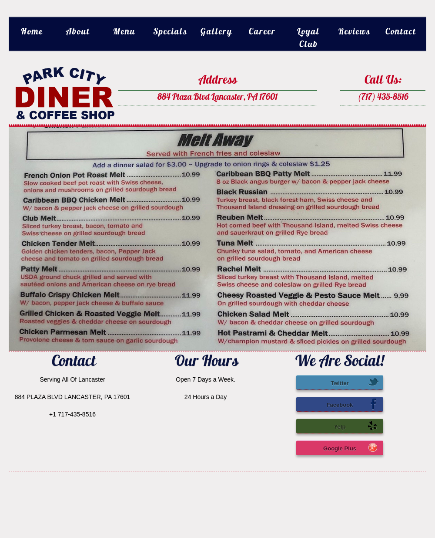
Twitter (355, 382)
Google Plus (351, 447)
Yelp (356, 425)
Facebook (353, 403)
